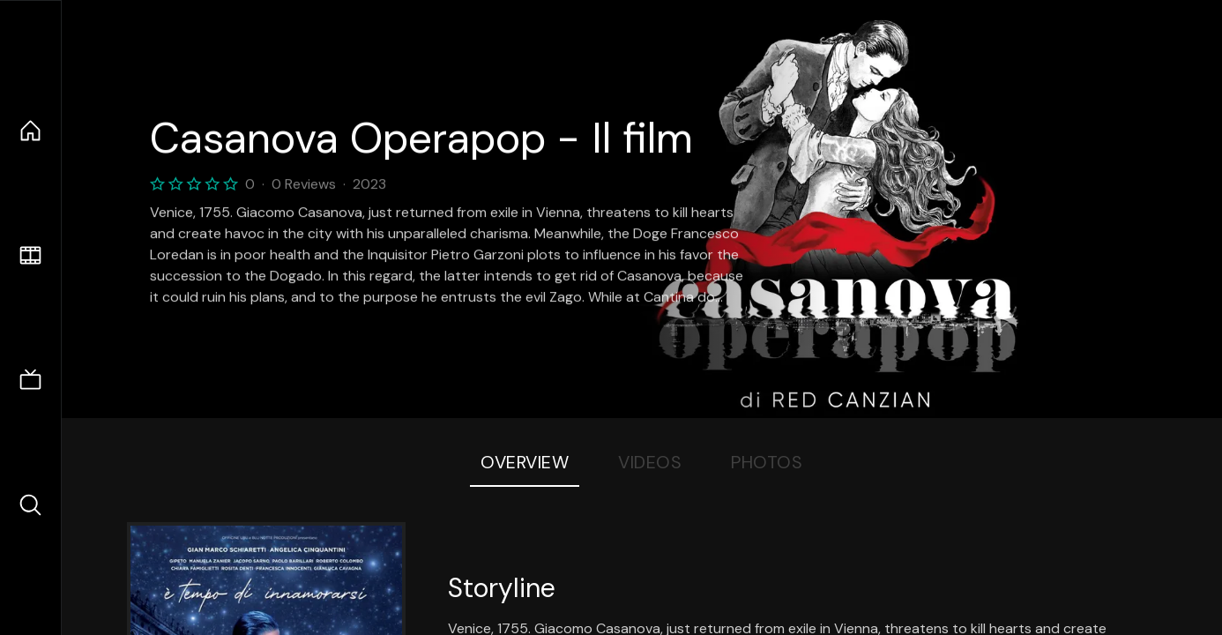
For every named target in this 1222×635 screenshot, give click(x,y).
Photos (766, 462)
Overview (525, 462)
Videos (650, 462)
